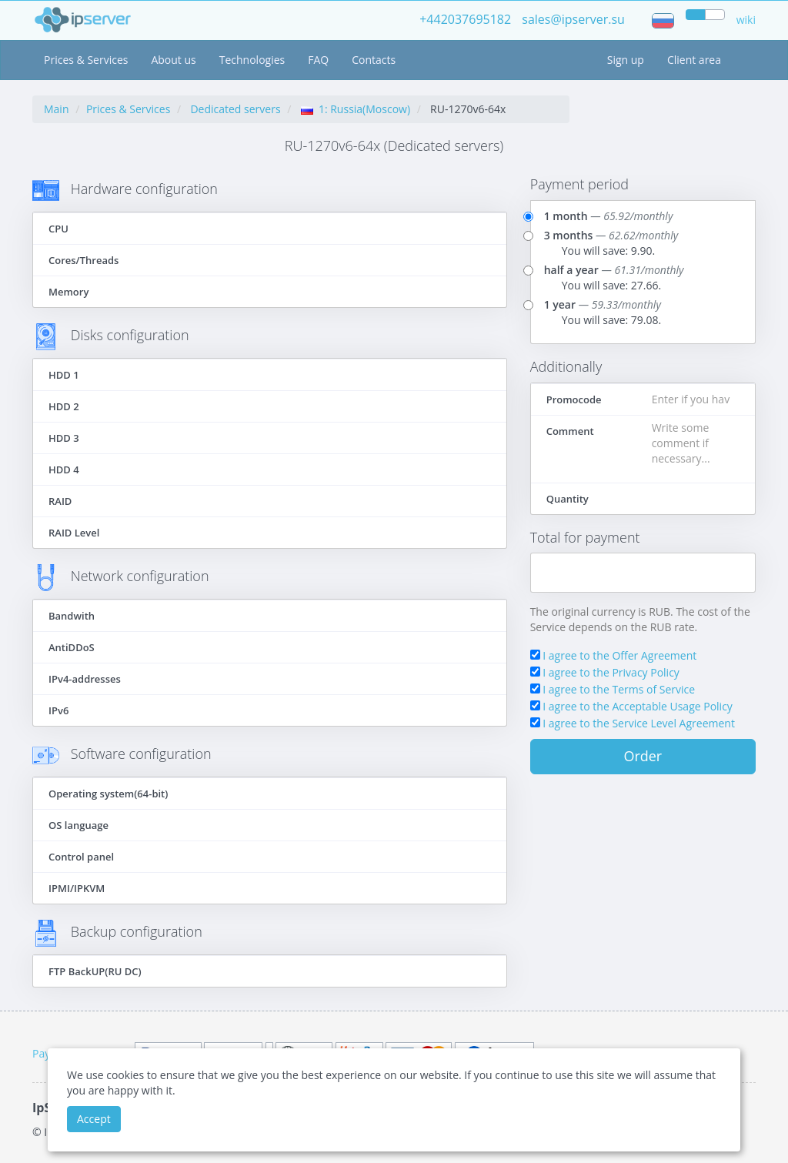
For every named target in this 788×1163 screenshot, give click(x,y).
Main (56, 109)
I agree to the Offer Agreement (619, 655)
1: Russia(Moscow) (355, 109)
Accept (94, 1118)
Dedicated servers (235, 109)
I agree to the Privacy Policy (611, 672)
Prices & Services (86, 59)
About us (173, 59)
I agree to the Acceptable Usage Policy (638, 706)
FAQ (318, 59)
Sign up (625, 59)
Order (642, 756)
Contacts (374, 59)
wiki (746, 19)
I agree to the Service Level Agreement (639, 723)
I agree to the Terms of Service (619, 689)
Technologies (252, 59)
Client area (694, 59)
